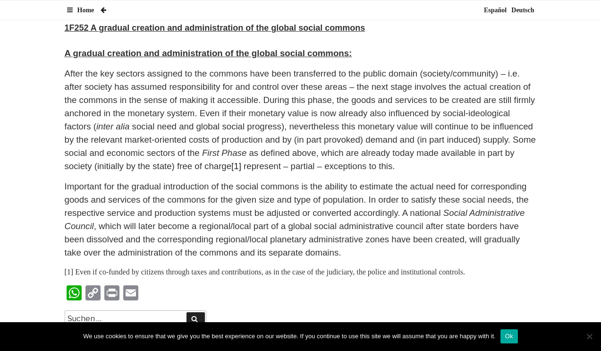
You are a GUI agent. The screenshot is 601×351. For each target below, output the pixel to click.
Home (85, 10)
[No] (589, 336)
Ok (509, 336)
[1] (236, 166)
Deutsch (522, 10)
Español (495, 10)
